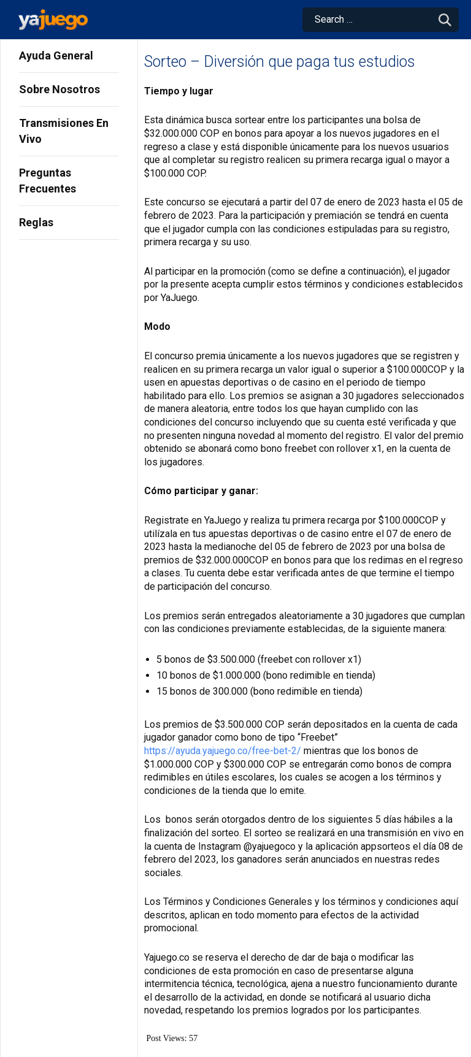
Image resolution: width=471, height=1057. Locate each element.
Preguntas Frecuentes (47, 180)
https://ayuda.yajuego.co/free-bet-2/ (222, 751)
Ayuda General (56, 55)
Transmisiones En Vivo (64, 130)
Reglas (36, 222)
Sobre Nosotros (59, 89)
